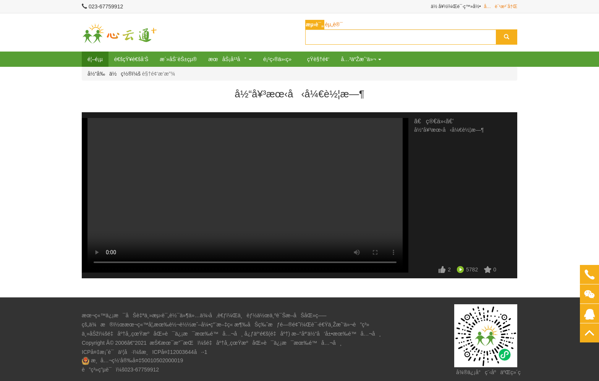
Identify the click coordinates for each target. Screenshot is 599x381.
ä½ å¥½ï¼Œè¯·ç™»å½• (456, 6)
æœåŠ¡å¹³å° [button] (230, 59)
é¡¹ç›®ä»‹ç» (279, 59)
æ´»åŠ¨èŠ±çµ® (178, 59)
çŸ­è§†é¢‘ (318, 59)
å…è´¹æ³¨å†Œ (500, 6)
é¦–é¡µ (95, 59)
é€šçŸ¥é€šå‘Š (131, 59)
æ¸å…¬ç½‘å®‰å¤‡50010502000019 (137, 360)
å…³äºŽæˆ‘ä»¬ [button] (361, 59)
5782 (472, 269)
